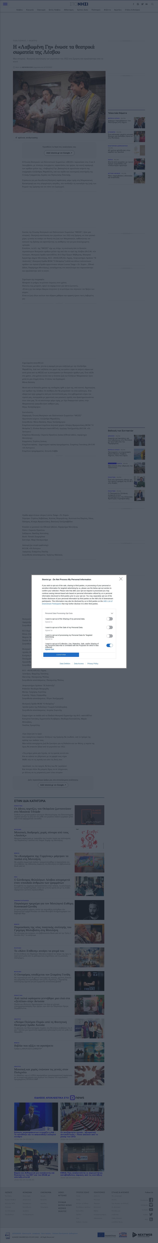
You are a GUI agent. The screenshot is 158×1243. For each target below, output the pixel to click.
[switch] (109, 619)
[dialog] (79, 621)
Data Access (79, 664)
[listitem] (79, 613)
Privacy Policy (93, 664)
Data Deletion (65, 664)
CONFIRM (61, 655)
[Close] (121, 579)
